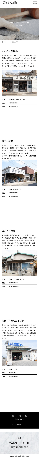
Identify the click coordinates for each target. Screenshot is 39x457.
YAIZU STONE (10, 2)
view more (16, 425)
